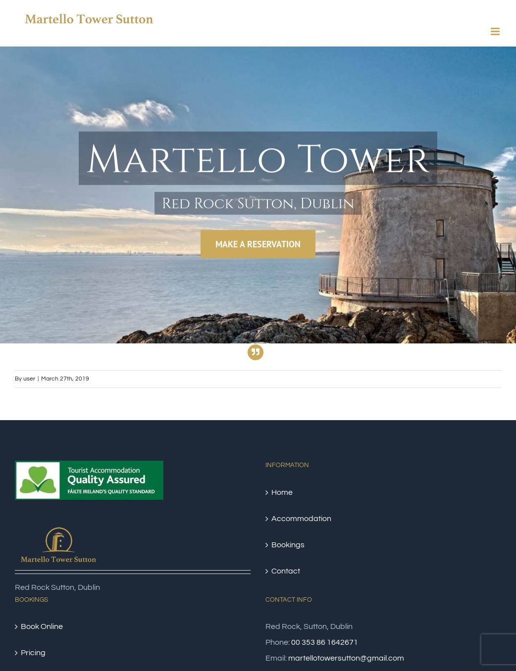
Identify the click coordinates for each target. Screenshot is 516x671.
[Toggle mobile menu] (496, 31)
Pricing (33, 653)
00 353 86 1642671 (324, 642)
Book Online (42, 626)
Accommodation (301, 519)
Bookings (288, 545)
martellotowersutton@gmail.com (346, 658)
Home (282, 492)
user (29, 379)
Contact (285, 571)
